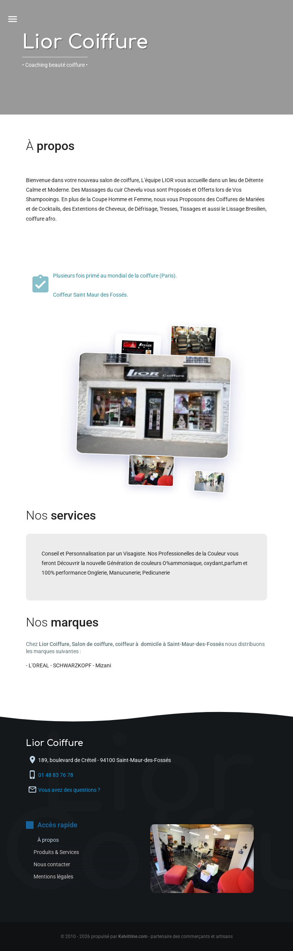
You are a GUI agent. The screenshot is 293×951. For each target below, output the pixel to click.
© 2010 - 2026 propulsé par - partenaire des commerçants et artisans (147, 936)
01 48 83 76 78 (56, 775)
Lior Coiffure (85, 42)
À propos (48, 840)
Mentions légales (53, 876)
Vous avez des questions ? (69, 790)
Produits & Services (56, 852)
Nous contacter (52, 864)
